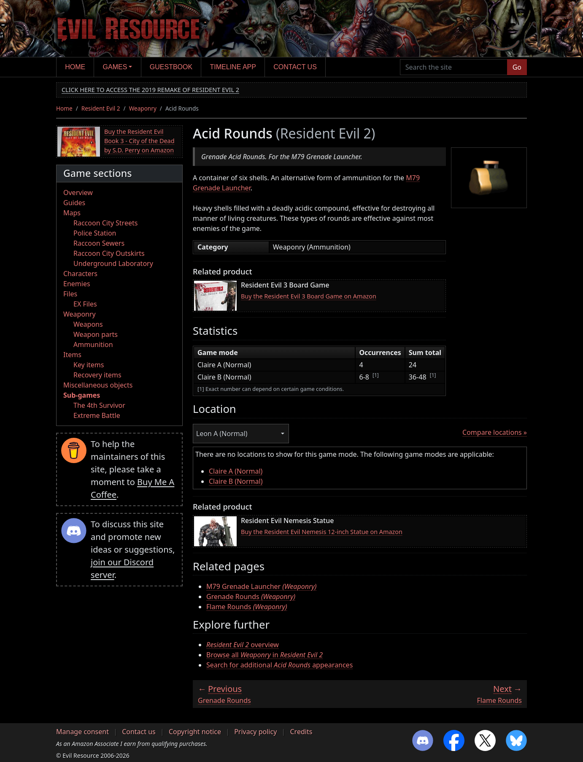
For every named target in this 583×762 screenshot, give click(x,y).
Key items (88, 364)
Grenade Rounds (250, 596)
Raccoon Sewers (98, 243)
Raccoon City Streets (105, 223)
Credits (301, 731)
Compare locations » (494, 432)
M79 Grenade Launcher (261, 586)
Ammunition (93, 344)
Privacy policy (255, 731)
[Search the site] (453, 67)
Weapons (88, 324)
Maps (72, 212)
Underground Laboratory (113, 263)
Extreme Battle (96, 415)
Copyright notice (195, 731)
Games (115, 67)
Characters (80, 273)
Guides (74, 202)
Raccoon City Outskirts (109, 253)
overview (242, 644)
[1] (375, 375)
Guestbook (171, 67)
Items (72, 354)
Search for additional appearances (279, 665)
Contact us (295, 67)
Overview (78, 192)
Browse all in (264, 654)
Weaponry (143, 108)
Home (75, 67)
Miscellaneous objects (97, 385)
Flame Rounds (246, 606)
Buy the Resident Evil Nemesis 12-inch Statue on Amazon (321, 532)
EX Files (85, 304)
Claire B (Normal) (236, 481)
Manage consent (82, 731)
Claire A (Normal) (235, 471)
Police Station (94, 233)
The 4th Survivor (99, 405)
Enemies (76, 283)
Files (70, 293)
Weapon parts (95, 334)
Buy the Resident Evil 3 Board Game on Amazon (308, 296)
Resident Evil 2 (100, 108)
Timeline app (233, 67)
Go (517, 67)
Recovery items (97, 375)
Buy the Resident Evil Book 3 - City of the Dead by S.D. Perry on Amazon (139, 140)
